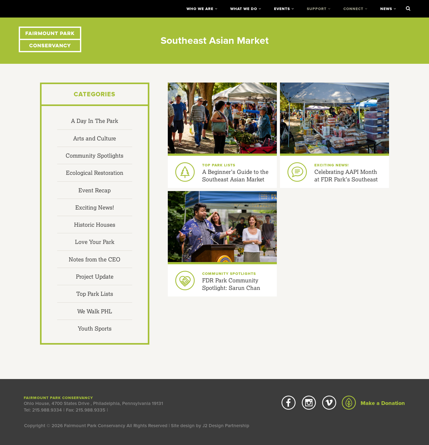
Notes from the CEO (94, 259)
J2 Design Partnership (225, 425)
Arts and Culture (94, 138)
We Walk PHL (94, 311)
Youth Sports (95, 328)
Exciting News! (94, 207)
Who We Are (200, 9)
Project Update (94, 276)
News (386, 9)
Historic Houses (94, 224)
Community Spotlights (94, 155)
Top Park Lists (94, 293)
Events (282, 9)
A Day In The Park (94, 120)
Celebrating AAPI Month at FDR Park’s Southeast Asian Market (346, 179)
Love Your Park (94, 241)
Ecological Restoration (94, 172)
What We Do (243, 9)
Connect (353, 9)
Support (317, 9)
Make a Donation (373, 403)
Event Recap (94, 190)
